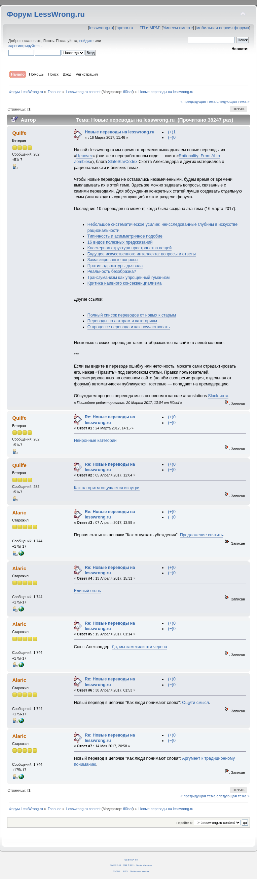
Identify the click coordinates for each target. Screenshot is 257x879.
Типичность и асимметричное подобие (124, 236)
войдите (86, 41)
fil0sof (128, 92)
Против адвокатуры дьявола (115, 265)
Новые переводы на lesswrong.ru (119, 132)
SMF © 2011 (129, 865)
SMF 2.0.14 (115, 865)
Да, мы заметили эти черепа (139, 646)
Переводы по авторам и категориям (122, 321)
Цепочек (84, 156)
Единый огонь (87, 590)
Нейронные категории (95, 440)
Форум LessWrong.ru (46, 14)
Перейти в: (184, 823)
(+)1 (172, 132)
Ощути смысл (195, 702)
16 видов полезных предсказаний (120, 242)
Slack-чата (218, 395)
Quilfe (19, 133)
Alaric (19, 512)
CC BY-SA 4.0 (131, 860)
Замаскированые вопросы (112, 259)
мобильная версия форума (222, 28)
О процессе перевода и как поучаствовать (128, 327)
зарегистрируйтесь (24, 46)
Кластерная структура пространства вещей (129, 248)
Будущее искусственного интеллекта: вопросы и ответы (141, 254)
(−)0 (172, 137)
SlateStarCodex (122, 161)
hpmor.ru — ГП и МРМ (137, 28)
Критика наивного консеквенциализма (124, 283)
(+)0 (172, 417)
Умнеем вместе (178, 28)
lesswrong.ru (101, 28)
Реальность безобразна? (111, 271)
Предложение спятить (201, 535)
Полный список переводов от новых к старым (131, 315)
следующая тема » (233, 101)
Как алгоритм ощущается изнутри (107, 488)
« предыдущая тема (197, 101)
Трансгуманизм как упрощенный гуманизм (128, 277)
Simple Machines (144, 865)
